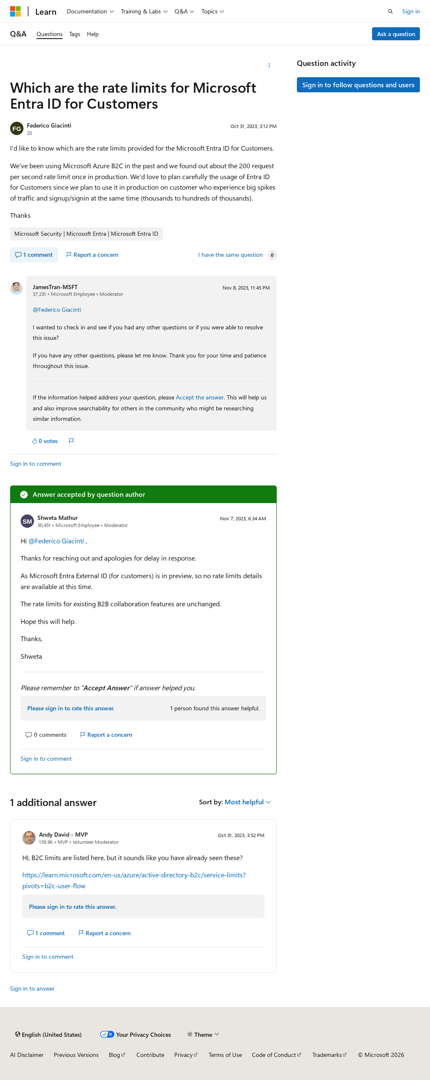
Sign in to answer (32, 988)
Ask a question (396, 34)
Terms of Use (225, 1055)
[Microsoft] (15, 11)
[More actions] (269, 65)
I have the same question (230, 254)
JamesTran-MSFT (55, 287)
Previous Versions (76, 1055)
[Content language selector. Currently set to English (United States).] (48, 1034)
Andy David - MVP (63, 834)
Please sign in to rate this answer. (70, 708)
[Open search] (390, 11)
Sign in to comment (35, 463)
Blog (114, 1055)
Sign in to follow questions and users (358, 84)
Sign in (411, 11)
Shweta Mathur (57, 518)
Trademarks (327, 1055)
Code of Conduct (274, 1055)
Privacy (183, 1055)
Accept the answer (200, 397)
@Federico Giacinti (57, 309)
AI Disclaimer (27, 1055)
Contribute (150, 1055)
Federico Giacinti (49, 125)
